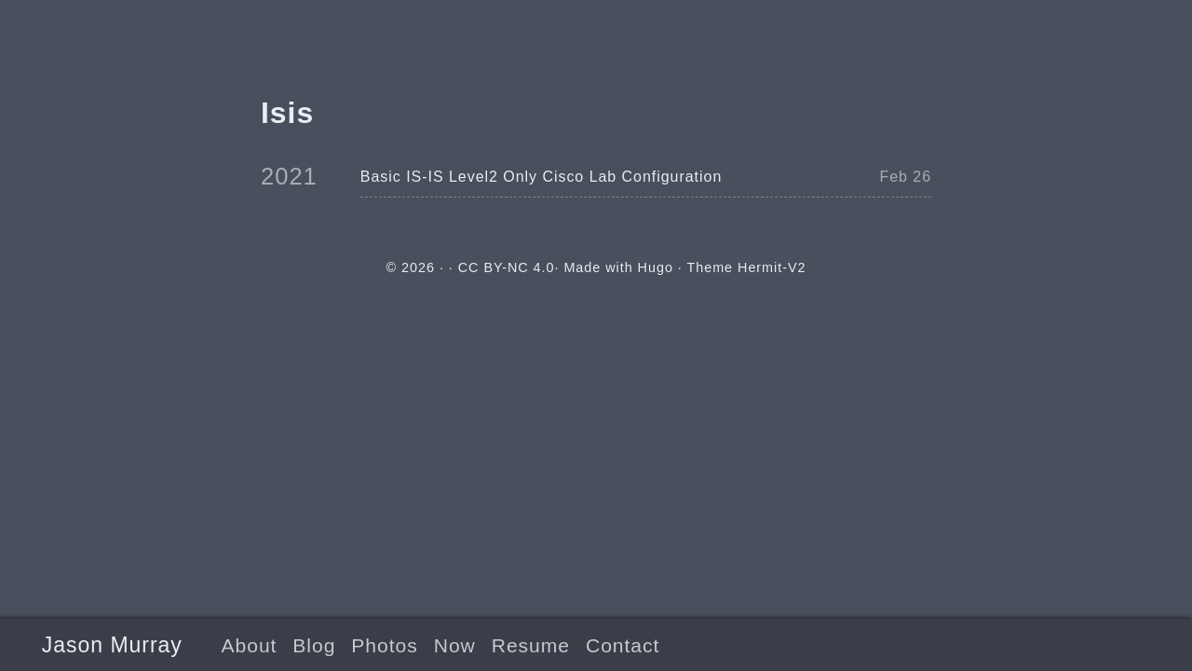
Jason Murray (112, 645)
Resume (531, 645)
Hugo (655, 267)
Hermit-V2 (772, 267)
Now (455, 645)
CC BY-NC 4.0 (506, 267)
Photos (384, 645)
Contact (622, 645)
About (249, 645)
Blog (313, 645)
